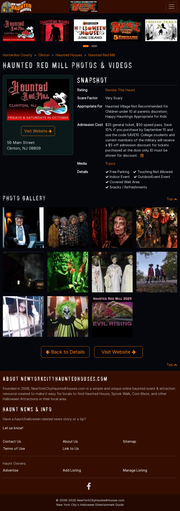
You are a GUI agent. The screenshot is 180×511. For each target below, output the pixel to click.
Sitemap (129, 441)
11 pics (110, 163)
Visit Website (38, 131)
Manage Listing (135, 470)
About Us (70, 441)
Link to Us (71, 448)
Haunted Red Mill (101, 55)
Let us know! (13, 428)
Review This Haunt (120, 90)
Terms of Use (14, 448)
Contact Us (12, 441)
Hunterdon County (17, 55)
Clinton (44, 55)
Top (171, 199)
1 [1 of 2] (85, 46)
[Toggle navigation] (171, 6)
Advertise (10, 470)
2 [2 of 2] (94, 46)
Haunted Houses (69, 55)
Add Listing (72, 470)
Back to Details (65, 352)
